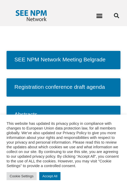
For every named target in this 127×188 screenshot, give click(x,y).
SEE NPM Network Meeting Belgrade (60, 59)
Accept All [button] (49, 176)
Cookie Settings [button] (22, 176)
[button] (99, 16)
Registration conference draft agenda (59, 87)
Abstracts (25, 114)
